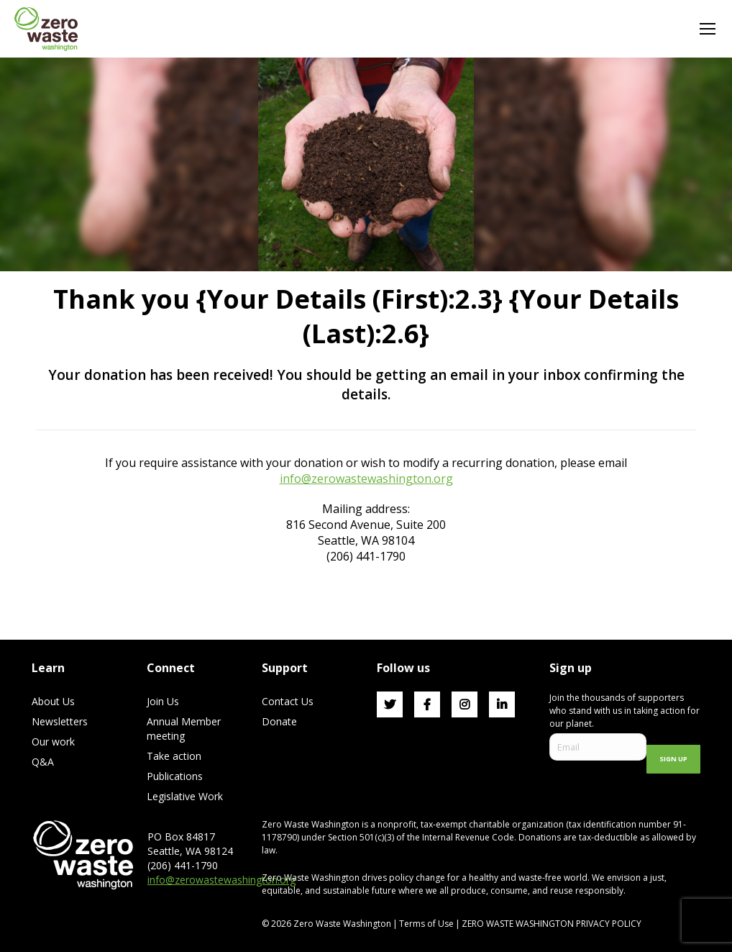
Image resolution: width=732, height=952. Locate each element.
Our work (53, 741)
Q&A (43, 762)
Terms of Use (426, 923)
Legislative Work (185, 796)
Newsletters (60, 721)
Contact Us (288, 701)
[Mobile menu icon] (707, 29)
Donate (279, 721)
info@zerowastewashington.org (366, 478)
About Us (53, 701)
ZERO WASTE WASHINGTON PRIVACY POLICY (553, 923)
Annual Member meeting (184, 729)
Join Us (163, 701)
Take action (174, 756)
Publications (175, 776)
